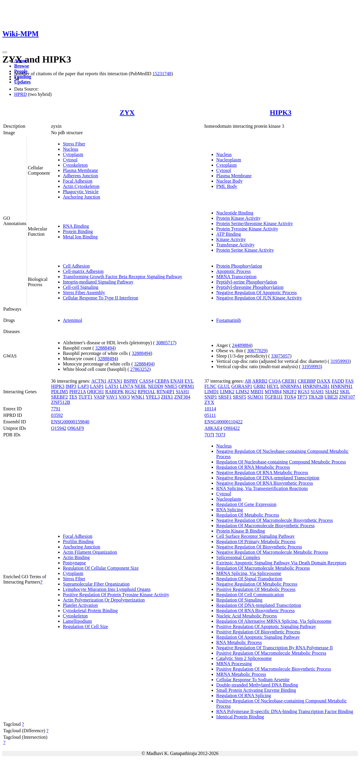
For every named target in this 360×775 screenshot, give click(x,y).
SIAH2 (331, 391)
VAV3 (124, 396)
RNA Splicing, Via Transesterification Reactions (262, 488)
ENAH (176, 381)
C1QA (275, 381)
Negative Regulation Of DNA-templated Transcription (267, 477)
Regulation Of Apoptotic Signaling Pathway (258, 637)
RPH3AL (147, 391)
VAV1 (111, 396)
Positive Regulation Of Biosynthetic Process (258, 631)
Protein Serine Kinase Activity (245, 250)
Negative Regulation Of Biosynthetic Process (259, 546)
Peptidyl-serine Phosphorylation (246, 281)
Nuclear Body (229, 180)
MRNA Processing (234, 663)
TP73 (302, 396)
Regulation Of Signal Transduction (249, 578)
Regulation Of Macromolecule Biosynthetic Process (265, 525)
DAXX (323, 381)
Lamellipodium (77, 621)
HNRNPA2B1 (316, 386)
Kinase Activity (231, 239)
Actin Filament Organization (90, 552)
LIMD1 (211, 391)
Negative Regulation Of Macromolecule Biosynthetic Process (274, 520)
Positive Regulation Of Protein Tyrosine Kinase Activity (116, 594)
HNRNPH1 (342, 386)
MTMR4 (273, 391)
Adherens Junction (80, 175)
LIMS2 (242, 391)
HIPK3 (280, 112)
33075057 (280, 355)
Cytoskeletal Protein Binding (90, 610)
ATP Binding (228, 234)
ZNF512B (60, 402)
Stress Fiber (74, 143)
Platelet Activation (80, 605)
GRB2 (259, 386)
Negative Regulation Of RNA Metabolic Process (262, 472)
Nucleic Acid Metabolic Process (246, 615)
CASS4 (146, 381)
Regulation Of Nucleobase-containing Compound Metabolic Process (281, 461)
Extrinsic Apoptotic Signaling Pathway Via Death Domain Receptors (281, 562)
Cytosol (70, 159)
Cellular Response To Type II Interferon (100, 297)
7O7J (220, 434)
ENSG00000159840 (70, 421)
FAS (349, 381)
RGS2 (131, 391)
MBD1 (257, 391)
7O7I (209, 434)
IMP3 (71, 386)
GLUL (224, 386)
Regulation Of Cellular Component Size (101, 568)
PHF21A (77, 391)
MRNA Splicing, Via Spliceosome (248, 573)
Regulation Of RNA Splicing (243, 695)
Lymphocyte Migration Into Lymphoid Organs (106, 589)
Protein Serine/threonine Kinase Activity (254, 223)
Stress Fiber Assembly (84, 292)
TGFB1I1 (273, 396)
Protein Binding (78, 231)
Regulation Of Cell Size (85, 626)
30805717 (165, 342)
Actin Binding (76, 557)
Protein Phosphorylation (239, 265)
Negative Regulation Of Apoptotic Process (256, 292)
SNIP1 (210, 396)
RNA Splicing (229, 509)
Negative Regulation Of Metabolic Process (256, 583)
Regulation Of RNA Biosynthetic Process (255, 610)
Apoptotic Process (233, 271)
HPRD (20, 94)
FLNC (210, 386)
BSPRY (131, 381)
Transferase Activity (235, 244)
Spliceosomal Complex (238, 557)
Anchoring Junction (81, 196)
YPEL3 (153, 396)
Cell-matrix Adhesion (83, 271)
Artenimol (72, 320)
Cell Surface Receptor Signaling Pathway (255, 536)
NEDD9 (155, 386)
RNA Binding (76, 226)
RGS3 (303, 391)
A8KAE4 (213, 428)
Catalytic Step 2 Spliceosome (244, 658)
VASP (99, 396)
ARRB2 (260, 381)
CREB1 (289, 381)
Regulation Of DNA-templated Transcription (258, 605)
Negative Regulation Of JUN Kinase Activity (259, 297)
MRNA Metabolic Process (241, 674)
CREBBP (307, 381)
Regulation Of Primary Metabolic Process (255, 541)
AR (248, 381)
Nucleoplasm (228, 159)
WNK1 (138, 396)
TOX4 (290, 396)
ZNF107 (347, 396)
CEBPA (162, 381)
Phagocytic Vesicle (81, 191)
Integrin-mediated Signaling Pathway (98, 281)
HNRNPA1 (291, 386)
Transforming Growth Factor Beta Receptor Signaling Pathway (122, 276)
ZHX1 (167, 396)
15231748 (162, 73)
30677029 (256, 350)
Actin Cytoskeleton (81, 186)
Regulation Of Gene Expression (246, 504)
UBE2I (331, 396)
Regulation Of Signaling (239, 599)
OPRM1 (186, 386)
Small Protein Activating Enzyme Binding (256, 690)
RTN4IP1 (166, 391)
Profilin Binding (78, 541)
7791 (55, 408)
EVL (189, 381)
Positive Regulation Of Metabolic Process (255, 589)
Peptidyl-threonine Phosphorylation (250, 287)
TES (73, 396)
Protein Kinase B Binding (240, 530)
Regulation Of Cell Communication (250, 594)
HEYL (273, 386)
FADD (338, 381)
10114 (210, 408)
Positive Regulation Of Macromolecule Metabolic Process (271, 653)
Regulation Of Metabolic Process (247, 514)
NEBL (141, 386)
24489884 (241, 345)
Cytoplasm (73, 154)
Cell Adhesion (76, 265)
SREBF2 (59, 396)
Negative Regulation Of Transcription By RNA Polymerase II (274, 647)
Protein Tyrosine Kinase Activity (247, 228)
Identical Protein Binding (240, 716)
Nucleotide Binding (234, 212)
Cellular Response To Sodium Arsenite (252, 679)
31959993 (339, 361)
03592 (57, 415)
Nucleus (70, 149)
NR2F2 (290, 391)
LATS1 (112, 386)
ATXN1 (114, 381)
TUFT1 (85, 396)
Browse (21, 65)
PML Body (226, 186)
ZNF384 (182, 396)
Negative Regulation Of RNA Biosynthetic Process (264, 483)
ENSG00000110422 (223, 421)
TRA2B (315, 396)
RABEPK (114, 391)
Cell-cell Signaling (80, 287)
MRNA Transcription (236, 276)
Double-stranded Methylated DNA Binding (257, 684)
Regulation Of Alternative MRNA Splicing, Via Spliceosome (273, 621)
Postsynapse (74, 562)
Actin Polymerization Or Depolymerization (104, 599)
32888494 (104, 347)
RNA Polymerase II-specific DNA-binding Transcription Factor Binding (284, 711)
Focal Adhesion (77, 180)
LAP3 (83, 386)
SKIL (345, 391)
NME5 (170, 386)
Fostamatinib (228, 320)
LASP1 (97, 386)
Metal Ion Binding (80, 236)
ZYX (127, 112)
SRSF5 (239, 396)
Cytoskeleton (75, 165)
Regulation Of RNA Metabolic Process (253, 467)
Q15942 (58, 428)
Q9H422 (231, 428)
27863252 (139, 369)
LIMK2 (227, 391)
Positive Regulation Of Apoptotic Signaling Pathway (266, 626)
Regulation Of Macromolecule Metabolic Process (263, 568)
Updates (22, 81)
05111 (210, 415)
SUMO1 (255, 396)
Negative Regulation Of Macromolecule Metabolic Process (272, 552)
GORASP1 (241, 386)
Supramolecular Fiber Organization (96, 583)
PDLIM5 (59, 391)
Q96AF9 (75, 428)
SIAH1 (182, 391)
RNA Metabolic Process (239, 642)
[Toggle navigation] (4, 52)
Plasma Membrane (80, 170)
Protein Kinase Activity (238, 218)
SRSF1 (225, 396)
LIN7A (126, 386)
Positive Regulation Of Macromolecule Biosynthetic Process (273, 668)
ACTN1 (99, 381)
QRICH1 (95, 391)
